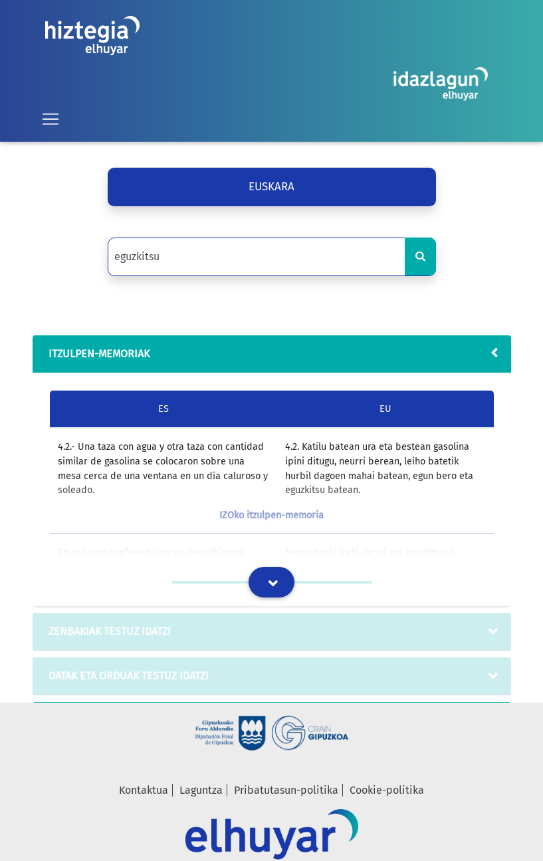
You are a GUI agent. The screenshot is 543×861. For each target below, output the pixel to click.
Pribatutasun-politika (286, 790)
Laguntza (201, 790)
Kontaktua (143, 790)
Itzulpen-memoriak (96, 353)
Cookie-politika (387, 790)
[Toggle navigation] (50, 119)
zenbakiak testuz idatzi (107, 631)
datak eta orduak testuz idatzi (126, 675)
